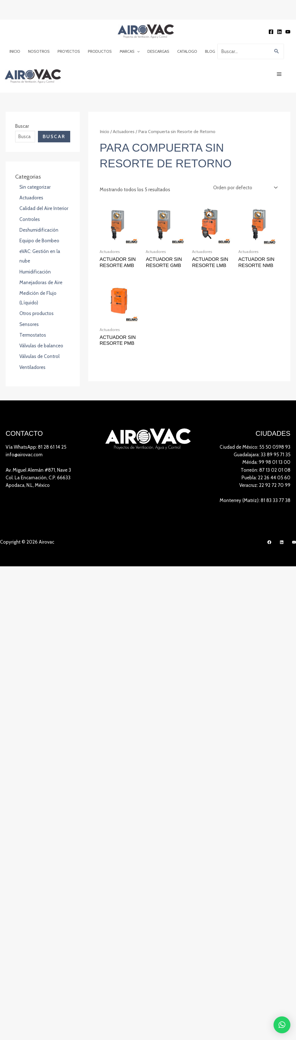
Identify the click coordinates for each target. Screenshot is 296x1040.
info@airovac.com (24, 417)
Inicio (15, 28)
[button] (137, 28)
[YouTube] (287, 10)
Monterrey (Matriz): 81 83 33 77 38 (255, 463)
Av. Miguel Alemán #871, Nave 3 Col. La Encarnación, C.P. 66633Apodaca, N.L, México (38, 439)
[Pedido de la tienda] (245, 147)
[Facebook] (271, 10)
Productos (100, 28)
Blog (210, 28)
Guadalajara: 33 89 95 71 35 (262, 417)
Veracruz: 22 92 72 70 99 (264, 447)
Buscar (22, 86)
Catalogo (187, 28)
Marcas (130, 28)
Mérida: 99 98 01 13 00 (266, 424)
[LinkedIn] (282, 505)
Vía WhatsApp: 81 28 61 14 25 (36, 409)
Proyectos (69, 28)
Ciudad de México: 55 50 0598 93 (255, 409)
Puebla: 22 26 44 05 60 (266, 440)
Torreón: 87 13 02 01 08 (265, 432)
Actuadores (124, 91)
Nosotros (39, 28)
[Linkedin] (279, 10)
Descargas (158, 28)
